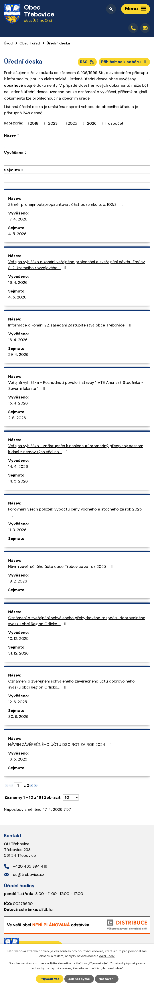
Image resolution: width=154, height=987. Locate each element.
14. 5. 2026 (18, 481)
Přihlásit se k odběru (124, 61)
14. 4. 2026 (18, 466)
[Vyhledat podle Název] (77, 143)
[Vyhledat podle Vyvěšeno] (77, 161)
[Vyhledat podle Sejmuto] (77, 178)
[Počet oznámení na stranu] (71, 797)
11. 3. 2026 (17, 530)
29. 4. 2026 (18, 354)
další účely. (107, 956)
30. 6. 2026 (18, 716)
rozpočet (115, 123)
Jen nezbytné (79, 979)
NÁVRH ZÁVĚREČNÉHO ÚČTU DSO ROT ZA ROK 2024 (60, 744)
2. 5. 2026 (17, 417)
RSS (87, 61)
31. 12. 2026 (18, 653)
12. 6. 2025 (17, 702)
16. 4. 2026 (18, 282)
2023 (53, 123)
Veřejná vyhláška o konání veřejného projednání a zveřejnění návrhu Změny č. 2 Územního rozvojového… (76, 264)
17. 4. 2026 (17, 219)
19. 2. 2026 (17, 581)
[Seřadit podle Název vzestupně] (18, 134)
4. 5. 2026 (17, 233)
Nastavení (107, 979)
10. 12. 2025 (18, 638)
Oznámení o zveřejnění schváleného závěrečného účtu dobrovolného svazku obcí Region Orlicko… (71, 684)
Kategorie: (13, 123)
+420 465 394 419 (30, 866)
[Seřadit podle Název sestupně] (18, 136)
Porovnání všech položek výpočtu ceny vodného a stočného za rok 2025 (75, 512)
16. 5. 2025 (17, 759)
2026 (92, 123)
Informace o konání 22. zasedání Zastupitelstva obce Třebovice (70, 325)
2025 (72, 123)
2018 (34, 123)
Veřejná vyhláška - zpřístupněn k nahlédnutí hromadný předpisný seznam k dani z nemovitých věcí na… (75, 448)
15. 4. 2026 (18, 403)
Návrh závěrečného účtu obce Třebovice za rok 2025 (61, 566)
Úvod (8, 43)
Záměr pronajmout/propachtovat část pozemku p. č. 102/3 (66, 204)
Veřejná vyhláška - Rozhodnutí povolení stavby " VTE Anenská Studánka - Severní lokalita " (75, 385)
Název (10, 135)
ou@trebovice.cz (28, 874)
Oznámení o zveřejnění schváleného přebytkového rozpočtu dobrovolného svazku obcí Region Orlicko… (76, 621)
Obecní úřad (30, 43)
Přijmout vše (49, 979)
